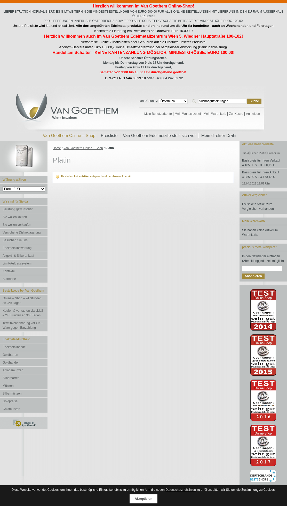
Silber (254, 153)
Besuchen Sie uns (15, 240)
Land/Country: (149, 101)
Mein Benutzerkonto (158, 114)
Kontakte (9, 271)
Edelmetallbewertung (17, 248)
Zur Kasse (236, 114)
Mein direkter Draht (218, 135)
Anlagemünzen (13, 370)
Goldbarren (10, 355)
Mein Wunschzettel (188, 114)
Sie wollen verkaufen (17, 225)
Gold (246, 153)
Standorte (9, 279)
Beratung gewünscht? (18, 209)
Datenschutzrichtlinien (180, 490)
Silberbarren (11, 378)
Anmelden (253, 114)
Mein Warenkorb (215, 114)
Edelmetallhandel (14, 347)
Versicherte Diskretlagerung (22, 232)
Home (57, 148)
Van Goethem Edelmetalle (67, 111)
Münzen (8, 386)
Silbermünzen (12, 393)
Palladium (273, 153)
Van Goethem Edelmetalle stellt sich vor (159, 135)
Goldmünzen (11, 409)
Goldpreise (10, 401)
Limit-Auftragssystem (17, 263)
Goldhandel (10, 362)
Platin (262, 153)
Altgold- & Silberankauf (18, 256)
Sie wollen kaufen (15, 217)
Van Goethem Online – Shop (83, 148)
